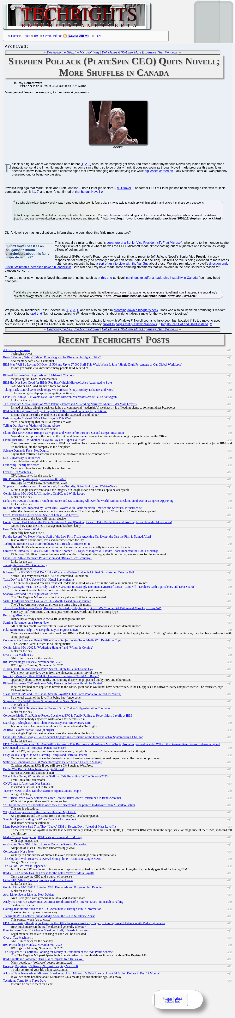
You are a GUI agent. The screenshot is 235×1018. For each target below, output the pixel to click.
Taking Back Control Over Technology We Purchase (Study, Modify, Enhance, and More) (58, 390)
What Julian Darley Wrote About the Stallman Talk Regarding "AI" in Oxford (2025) (56, 777)
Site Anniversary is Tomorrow (21, 458)
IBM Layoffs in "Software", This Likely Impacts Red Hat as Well (43, 960)
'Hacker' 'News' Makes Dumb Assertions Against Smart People (42, 791)
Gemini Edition (52, 35)
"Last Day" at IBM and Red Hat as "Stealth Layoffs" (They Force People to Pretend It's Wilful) (62, 695)
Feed (98, 35)
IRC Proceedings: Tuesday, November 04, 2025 (32, 662)
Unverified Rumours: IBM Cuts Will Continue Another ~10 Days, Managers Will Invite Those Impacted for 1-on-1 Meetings (80, 551)
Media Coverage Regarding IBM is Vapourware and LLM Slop (42, 838)
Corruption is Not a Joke (18, 852)
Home (15, 35)
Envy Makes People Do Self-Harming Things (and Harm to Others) (45, 755)
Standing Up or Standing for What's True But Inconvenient (39, 820)
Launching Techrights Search (21, 465)
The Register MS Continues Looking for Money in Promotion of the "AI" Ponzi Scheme (58, 952)
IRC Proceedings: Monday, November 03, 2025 (32, 945)
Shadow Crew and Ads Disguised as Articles (30, 594)
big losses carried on (159, 172)
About (26, 35)
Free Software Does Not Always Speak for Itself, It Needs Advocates (46, 931)
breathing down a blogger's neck (136, 311)
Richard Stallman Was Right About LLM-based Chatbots (38, 376)
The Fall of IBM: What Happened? (24, 866)
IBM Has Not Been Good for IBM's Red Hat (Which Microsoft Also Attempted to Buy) (57, 383)
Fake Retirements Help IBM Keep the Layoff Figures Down (40, 630)
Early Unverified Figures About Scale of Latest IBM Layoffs (41, 516)
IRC (36, 35)
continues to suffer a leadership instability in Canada (162, 278)
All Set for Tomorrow (16, 351)
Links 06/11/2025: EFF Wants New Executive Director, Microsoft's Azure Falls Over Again (60, 397)
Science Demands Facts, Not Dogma (26, 451)
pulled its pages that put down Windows (129, 325)
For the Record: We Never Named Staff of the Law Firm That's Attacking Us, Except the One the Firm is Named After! (77, 537)
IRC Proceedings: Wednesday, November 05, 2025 (34, 480)
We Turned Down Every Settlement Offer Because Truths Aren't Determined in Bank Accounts (62, 798)
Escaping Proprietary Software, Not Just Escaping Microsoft (40, 967)
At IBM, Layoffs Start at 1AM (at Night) (28, 730)
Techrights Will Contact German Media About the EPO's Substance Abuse (49, 917)
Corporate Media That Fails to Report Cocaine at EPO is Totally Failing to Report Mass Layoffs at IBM (67, 716)
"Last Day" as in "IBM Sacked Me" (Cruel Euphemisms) (38, 580)
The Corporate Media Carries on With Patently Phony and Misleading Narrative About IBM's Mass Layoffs (70, 405)
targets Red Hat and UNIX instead (184, 325)
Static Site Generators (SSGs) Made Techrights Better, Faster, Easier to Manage (52, 763)
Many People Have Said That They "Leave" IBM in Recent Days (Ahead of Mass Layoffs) (59, 827)
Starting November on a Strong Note (26, 623)
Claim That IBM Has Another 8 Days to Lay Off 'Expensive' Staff (44, 440)
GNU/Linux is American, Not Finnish (26, 784)
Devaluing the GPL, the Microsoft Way (73, 53)
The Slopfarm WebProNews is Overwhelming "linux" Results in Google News (51, 859)
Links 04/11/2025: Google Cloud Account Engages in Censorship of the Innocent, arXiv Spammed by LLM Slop (73, 738)
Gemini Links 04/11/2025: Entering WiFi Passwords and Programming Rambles (53, 888)
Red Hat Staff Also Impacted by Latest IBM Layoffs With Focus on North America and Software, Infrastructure (72, 508)
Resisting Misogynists (17, 616)
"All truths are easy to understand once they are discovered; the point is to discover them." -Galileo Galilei (69, 806)
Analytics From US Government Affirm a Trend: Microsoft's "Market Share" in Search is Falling (63, 902)
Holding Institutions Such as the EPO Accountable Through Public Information (52, 909)
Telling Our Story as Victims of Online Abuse (31, 426)
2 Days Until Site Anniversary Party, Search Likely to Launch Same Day (48, 670)
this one (106, 278)
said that (36, 314)
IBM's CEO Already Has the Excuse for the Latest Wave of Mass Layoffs (48, 874)
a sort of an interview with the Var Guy (122, 264)
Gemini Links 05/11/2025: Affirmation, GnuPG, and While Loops (44, 494)
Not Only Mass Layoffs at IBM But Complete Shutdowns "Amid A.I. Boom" (51, 677)
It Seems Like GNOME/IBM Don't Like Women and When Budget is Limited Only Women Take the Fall (68, 573)
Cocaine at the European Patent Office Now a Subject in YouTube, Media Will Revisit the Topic (62, 641)
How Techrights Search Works (22, 530)
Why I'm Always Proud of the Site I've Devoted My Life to (39, 813)
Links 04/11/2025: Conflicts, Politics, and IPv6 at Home (38, 881)
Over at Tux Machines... (18, 473)
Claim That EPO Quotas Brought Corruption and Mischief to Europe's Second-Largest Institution (63, 433)
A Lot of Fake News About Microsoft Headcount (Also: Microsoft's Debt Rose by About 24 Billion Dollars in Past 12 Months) (81, 974)
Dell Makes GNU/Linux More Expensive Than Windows (140, 53)
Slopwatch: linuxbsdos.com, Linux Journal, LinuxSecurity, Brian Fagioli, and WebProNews (60, 487)
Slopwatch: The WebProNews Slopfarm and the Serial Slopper (42, 702)
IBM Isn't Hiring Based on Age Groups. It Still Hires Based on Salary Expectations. (55, 412)
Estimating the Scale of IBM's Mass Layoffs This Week (37, 419)
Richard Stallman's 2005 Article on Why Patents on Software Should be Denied (52, 684)
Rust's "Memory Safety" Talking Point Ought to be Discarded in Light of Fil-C (52, 358)
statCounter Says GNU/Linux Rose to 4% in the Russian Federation (45, 845)
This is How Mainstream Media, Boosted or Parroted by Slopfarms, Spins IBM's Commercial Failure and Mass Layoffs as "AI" (82, 609)
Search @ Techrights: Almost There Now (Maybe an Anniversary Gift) (47, 723)
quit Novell (124, 189)
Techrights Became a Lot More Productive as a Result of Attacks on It (46, 544)
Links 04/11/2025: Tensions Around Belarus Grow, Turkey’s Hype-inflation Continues (56, 709)
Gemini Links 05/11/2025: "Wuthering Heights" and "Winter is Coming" (48, 648)
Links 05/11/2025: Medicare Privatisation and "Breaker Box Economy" (47, 559)
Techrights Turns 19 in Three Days (24, 981)
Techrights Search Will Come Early (25, 566)
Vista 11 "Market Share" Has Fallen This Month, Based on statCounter (47, 602)
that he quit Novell (87, 192)
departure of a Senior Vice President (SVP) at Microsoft (144, 243)
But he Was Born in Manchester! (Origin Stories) (33, 770)
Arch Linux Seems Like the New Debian (28, 895)
